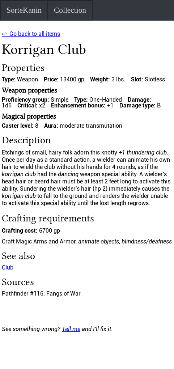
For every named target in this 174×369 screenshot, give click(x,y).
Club (7, 267)
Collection (70, 10)
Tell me (71, 329)
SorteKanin (24, 10)
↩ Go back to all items (31, 33)
